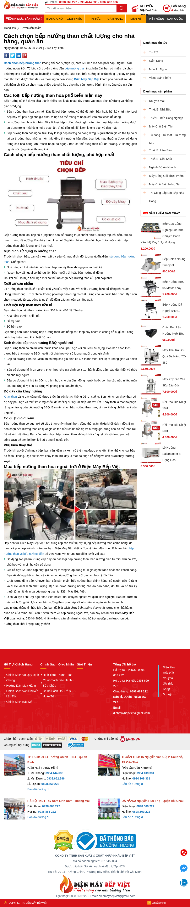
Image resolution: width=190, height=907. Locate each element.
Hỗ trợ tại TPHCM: (125, 669)
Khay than (10, 396)
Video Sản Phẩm (160, 77)
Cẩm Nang (115, 18)
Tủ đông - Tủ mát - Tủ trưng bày (167, 136)
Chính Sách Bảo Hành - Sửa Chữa (58, 683)
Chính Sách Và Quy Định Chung (22, 677)
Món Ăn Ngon (158, 69)
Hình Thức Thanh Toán (57, 674)
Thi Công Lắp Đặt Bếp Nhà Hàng (166, 194)
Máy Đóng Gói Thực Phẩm (166, 175)
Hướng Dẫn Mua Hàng (21, 685)
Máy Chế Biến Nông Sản (165, 184)
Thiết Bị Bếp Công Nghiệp (166, 118)
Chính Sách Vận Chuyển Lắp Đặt (22, 693)
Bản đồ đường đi (38, 789)
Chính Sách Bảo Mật (19, 701)
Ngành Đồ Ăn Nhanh (162, 167)
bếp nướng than (75, 68)
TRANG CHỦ (54, 18)
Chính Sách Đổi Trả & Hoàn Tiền (57, 693)
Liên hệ (135, 18)
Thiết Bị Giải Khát (160, 158)
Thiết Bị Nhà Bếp (160, 109)
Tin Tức (95, 18)
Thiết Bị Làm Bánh (161, 150)
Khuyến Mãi (156, 101)
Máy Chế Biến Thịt (161, 126)
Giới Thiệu (74, 18)
